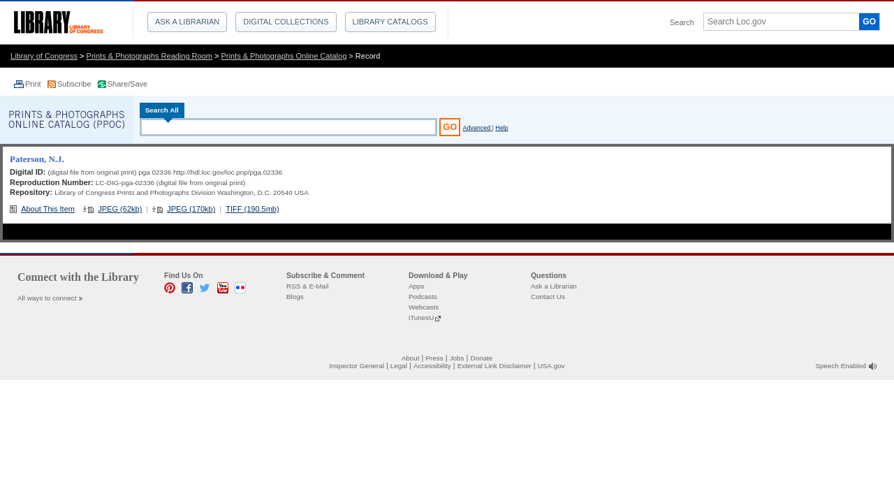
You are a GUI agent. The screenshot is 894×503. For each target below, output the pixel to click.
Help (501, 127)
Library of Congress (44, 56)
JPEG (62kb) (120, 209)
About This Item (48, 209)
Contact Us (548, 296)
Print (34, 84)
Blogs (295, 296)
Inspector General (356, 366)
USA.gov (551, 366)
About (411, 358)
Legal (398, 366)
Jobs (457, 358)
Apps (417, 286)
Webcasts (424, 307)
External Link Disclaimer (494, 366)
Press (434, 358)
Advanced (477, 127)
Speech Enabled (841, 366)
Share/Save (127, 84)
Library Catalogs (390, 21)
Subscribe (75, 84)
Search (682, 22)
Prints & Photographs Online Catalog (284, 56)
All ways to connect (47, 298)
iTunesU (421, 317)
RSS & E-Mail (307, 286)
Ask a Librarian (187, 21)
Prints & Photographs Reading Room (149, 56)
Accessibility (432, 366)
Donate (482, 358)
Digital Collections (285, 21)
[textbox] (776, 21)
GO (869, 22)
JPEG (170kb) (191, 209)
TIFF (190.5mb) (252, 209)
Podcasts (423, 296)
